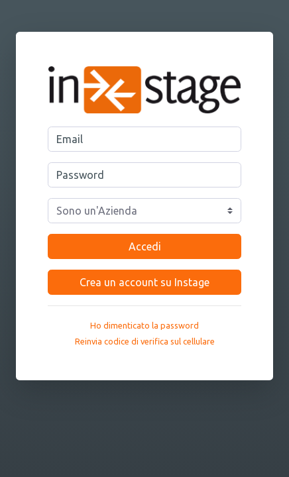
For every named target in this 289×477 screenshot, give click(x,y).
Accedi (145, 246)
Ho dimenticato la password (144, 325)
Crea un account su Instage (144, 282)
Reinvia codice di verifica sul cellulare (145, 341)
